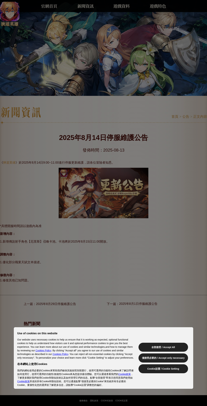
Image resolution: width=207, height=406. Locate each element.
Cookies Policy (43, 350)
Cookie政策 (124, 374)
